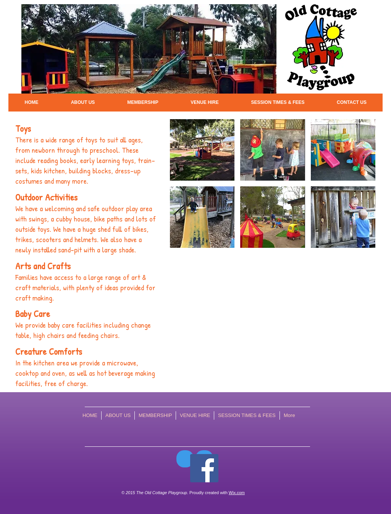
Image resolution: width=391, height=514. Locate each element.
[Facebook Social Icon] (204, 468)
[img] (202, 150)
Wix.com (237, 492)
